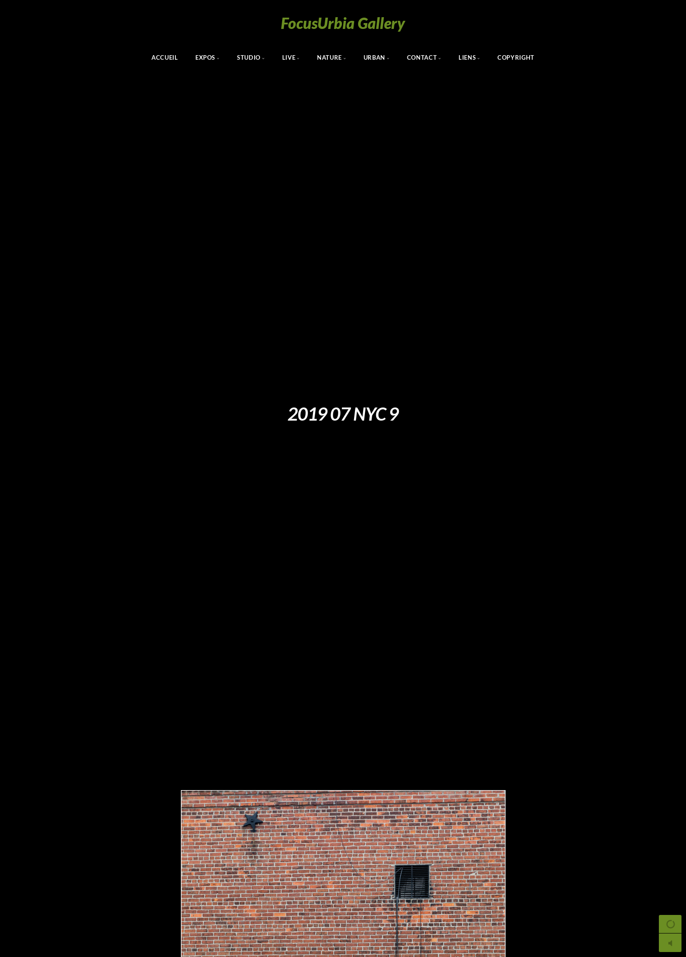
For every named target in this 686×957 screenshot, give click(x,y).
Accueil (164, 57)
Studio (248, 57)
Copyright (516, 57)
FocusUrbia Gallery (343, 23)
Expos (205, 57)
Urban (374, 57)
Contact (422, 57)
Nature (329, 57)
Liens (467, 57)
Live (289, 57)
